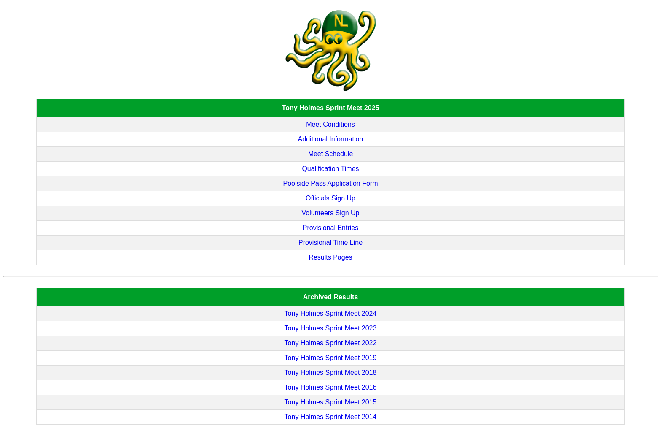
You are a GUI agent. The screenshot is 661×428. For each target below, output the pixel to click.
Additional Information (330, 139)
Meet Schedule (330, 153)
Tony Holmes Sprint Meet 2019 (331, 357)
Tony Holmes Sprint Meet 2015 (331, 402)
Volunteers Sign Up (331, 213)
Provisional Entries (331, 227)
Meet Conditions (330, 124)
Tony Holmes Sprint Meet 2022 (331, 343)
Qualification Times (330, 168)
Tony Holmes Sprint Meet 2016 (331, 387)
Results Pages (330, 257)
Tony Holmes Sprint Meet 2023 (331, 328)
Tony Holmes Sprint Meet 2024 (331, 313)
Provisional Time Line (330, 242)
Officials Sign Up (330, 198)
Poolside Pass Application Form (330, 183)
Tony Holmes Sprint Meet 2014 (331, 416)
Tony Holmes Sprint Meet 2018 (331, 372)
